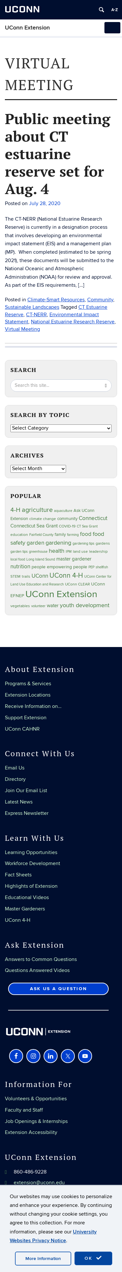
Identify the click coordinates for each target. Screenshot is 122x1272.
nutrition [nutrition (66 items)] (20, 566)
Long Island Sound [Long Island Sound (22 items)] (40, 559)
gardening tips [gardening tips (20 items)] (83, 543)
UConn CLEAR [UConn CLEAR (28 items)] (77, 584)
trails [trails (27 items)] (26, 576)
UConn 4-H (17, 920)
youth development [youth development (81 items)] (84, 605)
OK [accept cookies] (93, 1258)
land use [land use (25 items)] (80, 551)
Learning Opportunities (31, 852)
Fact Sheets (18, 875)
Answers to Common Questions (41, 959)
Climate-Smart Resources (56, 299)
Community (100, 299)
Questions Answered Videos (37, 970)
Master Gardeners (25, 909)
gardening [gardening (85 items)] (58, 542)
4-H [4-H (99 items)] (15, 510)
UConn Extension (27, 27)
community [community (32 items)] (67, 518)
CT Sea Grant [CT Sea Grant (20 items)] (87, 526)
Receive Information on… (33, 706)
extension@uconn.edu (39, 1182)
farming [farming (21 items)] (73, 535)
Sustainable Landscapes (32, 307)
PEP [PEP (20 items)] (91, 567)
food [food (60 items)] (85, 534)
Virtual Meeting (22, 329)
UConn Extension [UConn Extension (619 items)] (61, 594)
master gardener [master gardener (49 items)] (73, 559)
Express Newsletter (26, 813)
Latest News (19, 802)
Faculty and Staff (24, 1110)
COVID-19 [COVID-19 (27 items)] (67, 526)
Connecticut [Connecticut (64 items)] (93, 518)
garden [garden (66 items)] (35, 542)
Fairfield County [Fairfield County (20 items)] (41, 535)
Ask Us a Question (58, 988)
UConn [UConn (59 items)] (40, 576)
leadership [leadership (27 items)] (98, 551)
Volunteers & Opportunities (36, 1098)
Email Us (14, 768)
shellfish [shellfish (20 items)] (102, 567)
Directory (15, 779)
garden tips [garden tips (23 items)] (19, 551)
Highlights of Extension (31, 886)
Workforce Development (32, 863)
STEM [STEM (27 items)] (15, 576)
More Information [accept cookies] (43, 1258)
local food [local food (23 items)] (17, 559)
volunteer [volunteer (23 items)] (38, 606)
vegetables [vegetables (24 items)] (20, 606)
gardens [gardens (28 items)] (103, 543)
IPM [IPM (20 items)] (69, 551)
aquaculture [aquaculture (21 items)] (63, 511)
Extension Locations (27, 695)
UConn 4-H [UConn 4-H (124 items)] (66, 576)
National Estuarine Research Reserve (73, 321)
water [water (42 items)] (53, 605)
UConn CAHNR (22, 729)
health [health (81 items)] (56, 551)
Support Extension (26, 717)
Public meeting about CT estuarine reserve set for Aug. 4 (57, 153)
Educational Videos (27, 897)
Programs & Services (28, 683)
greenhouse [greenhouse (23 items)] (38, 551)
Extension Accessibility (31, 1132)
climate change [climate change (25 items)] (42, 518)
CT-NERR (36, 314)
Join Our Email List (26, 790)
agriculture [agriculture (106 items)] (37, 510)
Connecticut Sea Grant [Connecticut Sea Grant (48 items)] (34, 526)
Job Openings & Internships (36, 1121)
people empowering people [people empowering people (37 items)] (59, 567)
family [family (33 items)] (60, 534)
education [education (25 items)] (19, 534)
